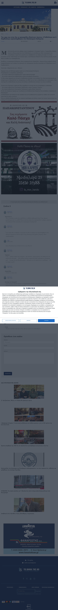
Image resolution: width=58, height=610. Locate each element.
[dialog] (29, 304)
